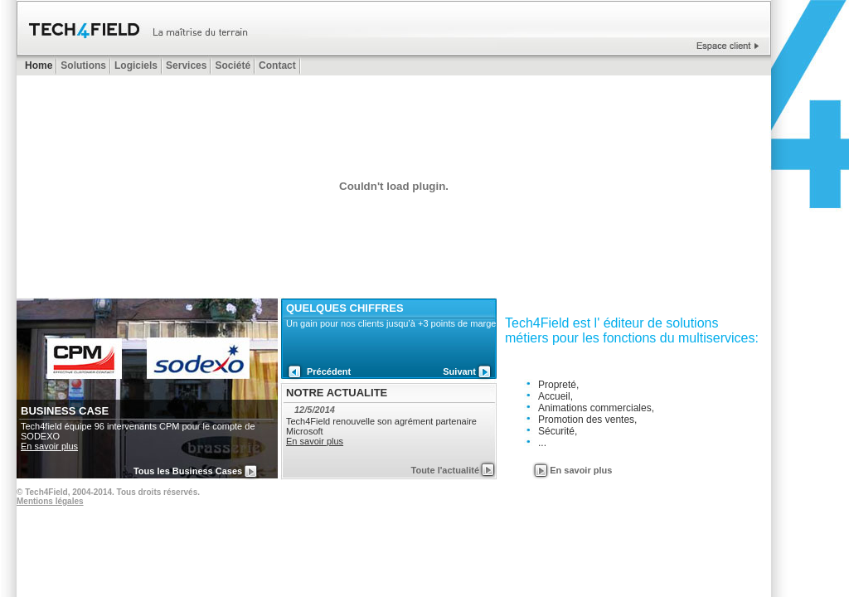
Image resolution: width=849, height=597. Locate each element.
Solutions (83, 65)
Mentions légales (50, 501)
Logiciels (136, 65)
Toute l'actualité (445, 470)
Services (186, 65)
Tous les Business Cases (187, 471)
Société (232, 65)
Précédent (329, 371)
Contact (277, 65)
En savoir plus (49, 446)
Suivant (459, 371)
